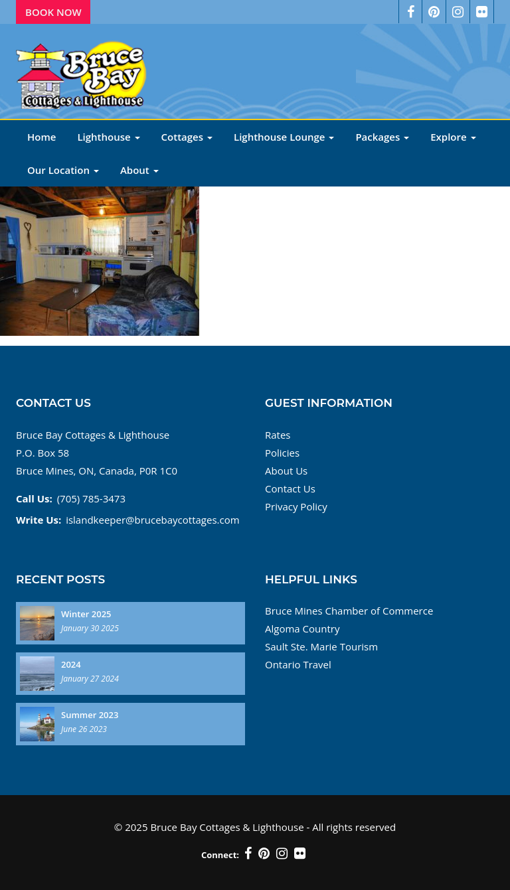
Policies (282, 452)
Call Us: (34, 498)
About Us (286, 470)
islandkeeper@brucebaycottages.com (152, 519)
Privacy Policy (296, 506)
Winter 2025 (86, 614)
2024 (71, 664)
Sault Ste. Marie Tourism (321, 646)
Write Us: (38, 519)
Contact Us (290, 488)
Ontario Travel (298, 664)
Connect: (220, 855)
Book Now (53, 12)
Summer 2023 (89, 715)
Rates (278, 434)
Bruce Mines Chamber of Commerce (349, 610)
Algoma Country (302, 628)
